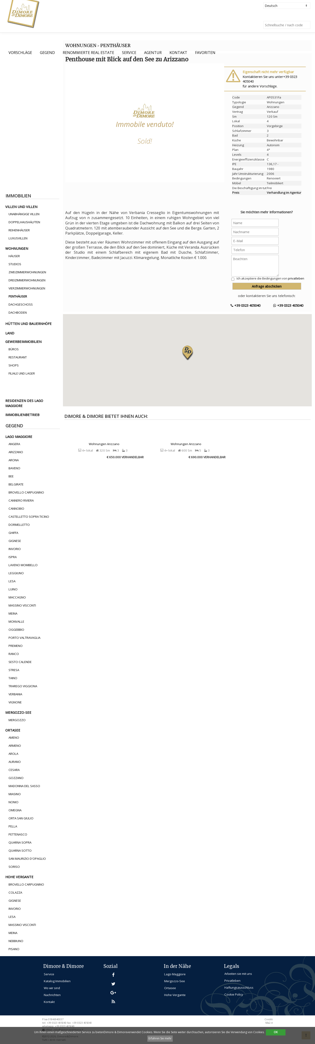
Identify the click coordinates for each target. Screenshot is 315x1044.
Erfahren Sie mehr (160, 1038)
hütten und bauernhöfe (28, 323)
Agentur (153, 52)
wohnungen (16, 248)
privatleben (296, 278)
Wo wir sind (52, 988)
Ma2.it (269, 1022)
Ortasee (170, 988)
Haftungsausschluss (238, 987)
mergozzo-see (18, 712)
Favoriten (205, 52)
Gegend (47, 52)
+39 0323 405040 (245, 305)
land (9, 333)
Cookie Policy (233, 994)
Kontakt (178, 52)
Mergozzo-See (174, 981)
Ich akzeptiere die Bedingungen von (270, 278)
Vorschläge (20, 52)
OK (276, 1032)
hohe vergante (19, 876)
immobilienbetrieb (22, 414)
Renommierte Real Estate (88, 52)
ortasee (12, 730)
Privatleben (232, 981)
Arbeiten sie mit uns (238, 974)
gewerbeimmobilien (23, 341)
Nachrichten (52, 995)
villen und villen (21, 206)
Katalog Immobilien (57, 981)
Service (129, 52)
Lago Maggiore (175, 974)
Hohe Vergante (175, 995)
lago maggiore (18, 436)
